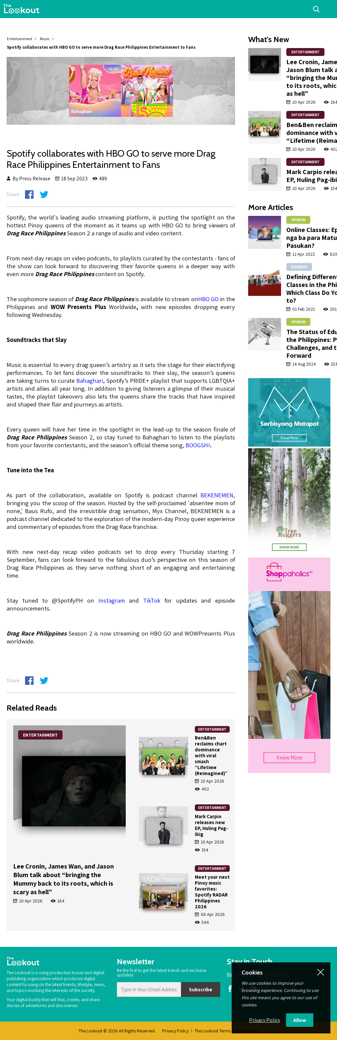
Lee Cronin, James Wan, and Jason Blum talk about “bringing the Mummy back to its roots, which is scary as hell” (63, 879)
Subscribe (200, 989)
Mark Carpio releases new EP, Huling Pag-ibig (211, 825)
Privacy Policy (175, 1030)
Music (45, 38)
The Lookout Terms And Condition (226, 1030)
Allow (299, 1020)
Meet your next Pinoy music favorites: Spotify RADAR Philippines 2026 (212, 892)
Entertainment (19, 38)
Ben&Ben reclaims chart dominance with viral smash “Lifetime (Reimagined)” (211, 755)
